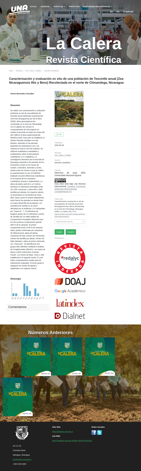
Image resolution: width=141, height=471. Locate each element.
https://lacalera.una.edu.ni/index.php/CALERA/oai (72, 440)
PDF (60, 134)
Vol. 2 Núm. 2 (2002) (33, 70)
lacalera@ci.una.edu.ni (22, 459)
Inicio (11, 70)
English (59, 232)
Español (71, 232)
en (118, 11)
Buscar (128, 11)
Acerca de (58, 6)
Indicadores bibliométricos (97, 6)
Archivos (45, 6)
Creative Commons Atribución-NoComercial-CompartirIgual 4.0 (70, 189)
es (111, 11)
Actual (33, 6)
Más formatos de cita (64, 221)
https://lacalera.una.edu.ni (62, 431)
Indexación (74, 6)
